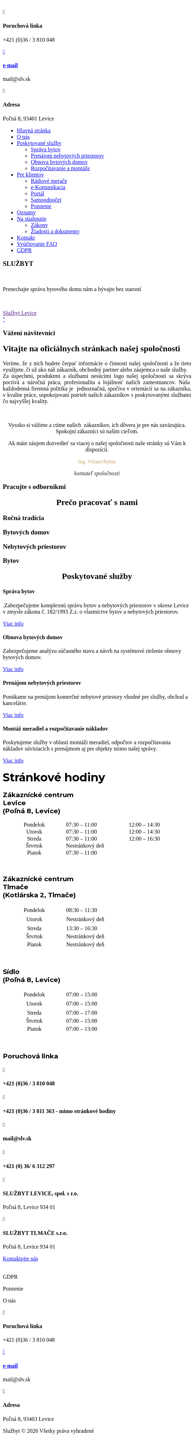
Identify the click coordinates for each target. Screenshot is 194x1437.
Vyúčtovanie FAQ (37, 244)
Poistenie (41, 206)
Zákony (39, 225)
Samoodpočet (46, 200)
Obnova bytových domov (59, 162)
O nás (23, 137)
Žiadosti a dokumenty (55, 231)
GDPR (24, 250)
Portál (37, 193)
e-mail (10, 65)
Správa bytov (46, 149)
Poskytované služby (39, 143)
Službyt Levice (19, 313)
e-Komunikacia (48, 187)
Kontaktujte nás (20, 1259)
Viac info (13, 624)
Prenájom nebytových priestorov (67, 156)
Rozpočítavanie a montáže (60, 168)
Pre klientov (30, 175)
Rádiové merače (49, 181)
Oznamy (26, 212)
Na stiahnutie (32, 219)
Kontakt (26, 238)
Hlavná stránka (33, 130)
